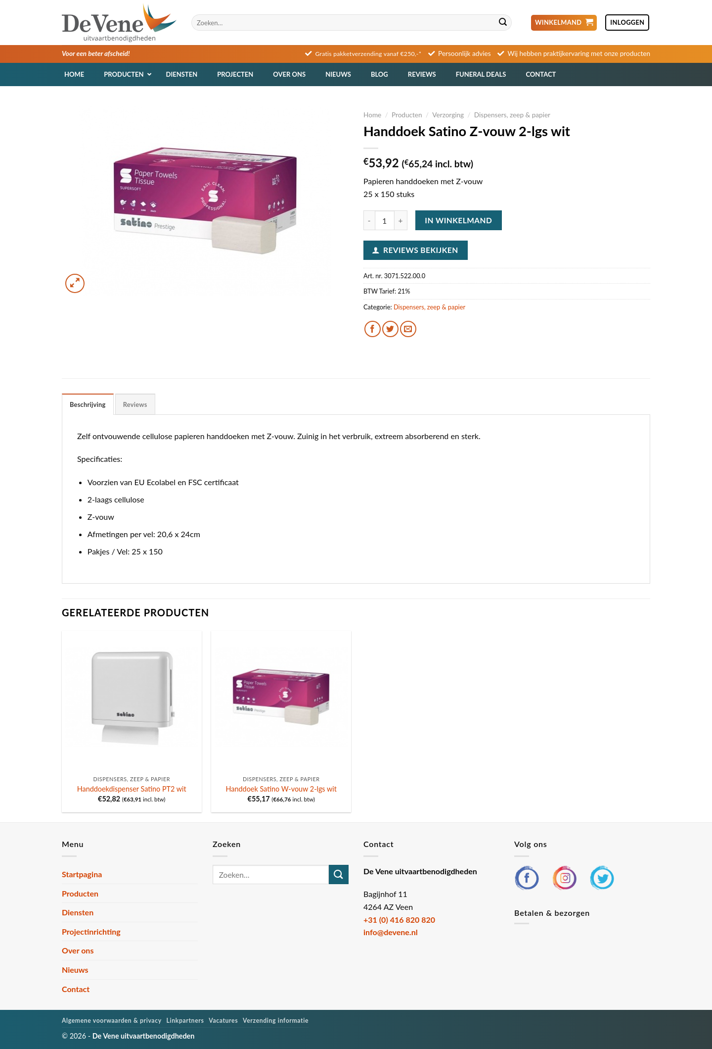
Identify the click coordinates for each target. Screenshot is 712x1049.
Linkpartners (185, 1020)
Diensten (77, 912)
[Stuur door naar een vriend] (408, 329)
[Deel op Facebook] (372, 329)
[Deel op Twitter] (390, 329)
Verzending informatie (276, 1020)
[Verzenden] (502, 22)
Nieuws (75, 969)
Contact (75, 989)
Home (372, 115)
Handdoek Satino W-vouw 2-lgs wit (281, 789)
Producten (407, 115)
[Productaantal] (385, 220)
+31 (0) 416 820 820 (399, 919)
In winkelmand (458, 220)
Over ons (77, 950)
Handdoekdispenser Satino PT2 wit (131, 789)
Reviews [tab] (135, 404)
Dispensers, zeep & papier (512, 115)
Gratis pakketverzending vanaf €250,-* (368, 53)
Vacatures (223, 1020)
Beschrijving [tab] (88, 404)
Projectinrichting (91, 931)
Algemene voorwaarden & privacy (112, 1020)
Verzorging (448, 115)
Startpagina (82, 874)
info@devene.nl (390, 932)
